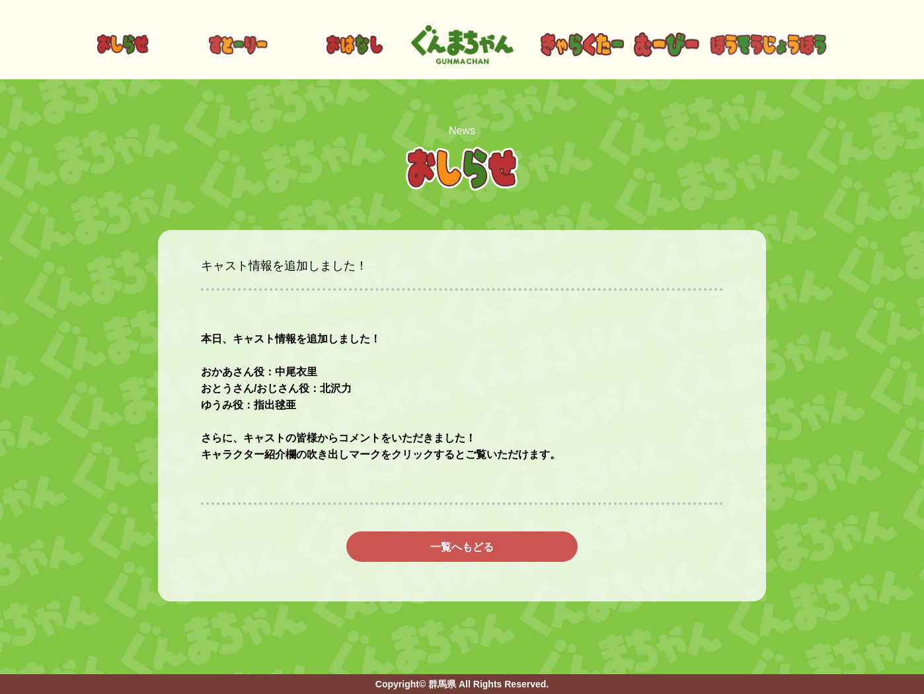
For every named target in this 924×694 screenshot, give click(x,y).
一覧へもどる (462, 547)
